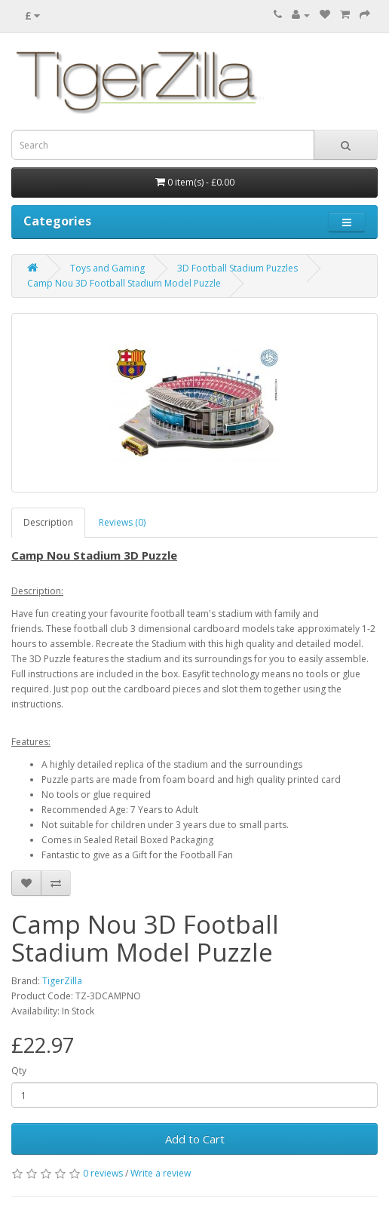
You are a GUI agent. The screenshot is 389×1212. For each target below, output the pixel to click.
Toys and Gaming (107, 268)
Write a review (160, 1173)
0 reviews (103, 1173)
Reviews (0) (122, 522)
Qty (18, 1070)
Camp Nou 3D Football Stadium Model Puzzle (124, 283)
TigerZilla (62, 980)
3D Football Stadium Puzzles (237, 268)
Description (48, 522)
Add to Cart (195, 1138)
